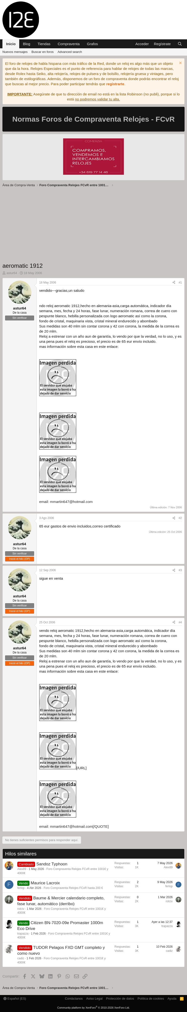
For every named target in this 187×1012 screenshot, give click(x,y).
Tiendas (43, 44)
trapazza (22, 933)
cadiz (20, 958)
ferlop (21, 888)
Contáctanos (74, 998)
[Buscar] (180, 43)
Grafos (92, 44)
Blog (26, 44)
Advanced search (69, 52)
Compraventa (69, 44)
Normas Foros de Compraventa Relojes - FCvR (93, 119)
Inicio (11, 44)
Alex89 (21, 869)
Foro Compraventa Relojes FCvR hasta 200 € (73, 888)
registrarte (115, 84)
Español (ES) (14, 998)
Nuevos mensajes (15, 52)
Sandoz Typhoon (51, 864)
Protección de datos (120, 998)
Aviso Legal (94, 998)
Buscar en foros (42, 52)
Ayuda (172, 998)
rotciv (20, 909)
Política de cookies (151, 998)
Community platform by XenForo (93, 1007)
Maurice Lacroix (45, 883)
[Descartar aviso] (180, 63)
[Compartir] (174, 282)
